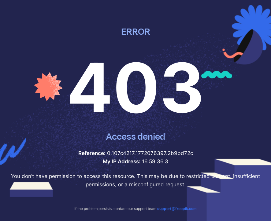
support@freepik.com (177, 208)
